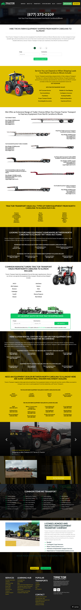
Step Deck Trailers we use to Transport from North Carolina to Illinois (66, 131)
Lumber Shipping (47, 496)
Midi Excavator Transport (67, 508)
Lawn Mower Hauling (30, 498)
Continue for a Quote (40, 59)
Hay (36, 587)
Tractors (16, 213)
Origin (20, 51)
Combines (16, 214)
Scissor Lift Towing (47, 498)
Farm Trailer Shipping (30, 502)
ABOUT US (29, 3)
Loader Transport (65, 498)
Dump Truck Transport (48, 500)
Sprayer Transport (11, 504)
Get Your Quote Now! (58, 478)
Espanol (7, 594)
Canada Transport (9, 592)
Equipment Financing (39, 601)
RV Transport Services (48, 508)
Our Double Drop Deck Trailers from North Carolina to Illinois (65, 186)
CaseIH (14, 294)
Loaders (16, 219)
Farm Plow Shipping (66, 500)
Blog (18, 583)
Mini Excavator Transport (49, 506)
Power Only (8, 586)
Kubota (38, 286)
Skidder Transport (65, 506)
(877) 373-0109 (67, 3)
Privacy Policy (66, 592)
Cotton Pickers (16, 215)
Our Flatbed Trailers (10, 117)
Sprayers (64, 215)
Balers (64, 219)
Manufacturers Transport (31, 496)
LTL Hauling (8, 584)
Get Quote (76, 3)
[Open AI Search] (75, 607)
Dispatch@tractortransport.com (42, 599)
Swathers (16, 218)
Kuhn (38, 289)
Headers (40, 219)
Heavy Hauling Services (12, 506)
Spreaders (16, 221)
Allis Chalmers (14, 286)
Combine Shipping (11, 496)
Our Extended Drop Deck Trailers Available (16, 143)
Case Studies (20, 581)
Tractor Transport (11, 498)
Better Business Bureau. (57, 78)
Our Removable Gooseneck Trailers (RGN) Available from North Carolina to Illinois (65, 157)
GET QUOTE (61, 323)
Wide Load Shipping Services (68, 504)
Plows (40, 213)
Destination (44, 51)
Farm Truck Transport (30, 500)
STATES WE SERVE (46, 3)
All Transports (38, 589)
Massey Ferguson (38, 294)
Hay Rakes (40, 221)
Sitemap (60, 593)
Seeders (40, 217)
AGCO (14, 283)
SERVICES (23, 3)
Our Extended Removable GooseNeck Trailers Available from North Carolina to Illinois (15, 171)
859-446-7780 (41, 598)
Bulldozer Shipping (29, 506)
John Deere (38, 283)
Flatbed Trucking (9, 583)
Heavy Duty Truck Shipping (49, 504)
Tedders (64, 213)
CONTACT (59, 3)
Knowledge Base (21, 580)
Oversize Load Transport (12, 508)
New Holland (38, 296)
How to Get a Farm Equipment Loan (25, 584)
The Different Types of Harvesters (24, 586)
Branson (14, 289)
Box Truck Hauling (29, 504)
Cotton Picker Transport (30, 508)
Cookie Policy (56, 593)
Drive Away (7, 587)
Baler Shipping (65, 496)
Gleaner (14, 296)
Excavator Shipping (11, 502)
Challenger (14, 291)
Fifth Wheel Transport (12, 500)
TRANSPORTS (37, 3)
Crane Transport (47, 502)
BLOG (53, 3)
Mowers (64, 214)
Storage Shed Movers (66, 502)
